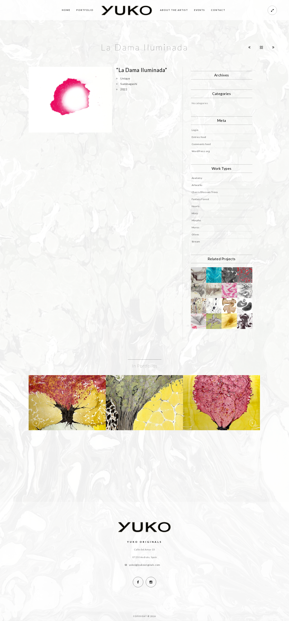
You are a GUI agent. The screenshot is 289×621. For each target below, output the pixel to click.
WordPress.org (201, 151)
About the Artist (174, 10)
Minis (195, 213)
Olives (195, 234)
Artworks (197, 185)
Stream (196, 241)
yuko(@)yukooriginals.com (144, 564)
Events (199, 10)
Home (66, 10)
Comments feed (201, 144)
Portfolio (85, 10)
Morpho (196, 220)
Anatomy (197, 178)
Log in (195, 130)
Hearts (196, 206)
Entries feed (199, 137)
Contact (218, 10)
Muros (196, 227)
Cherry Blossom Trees (205, 192)
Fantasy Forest (200, 199)
